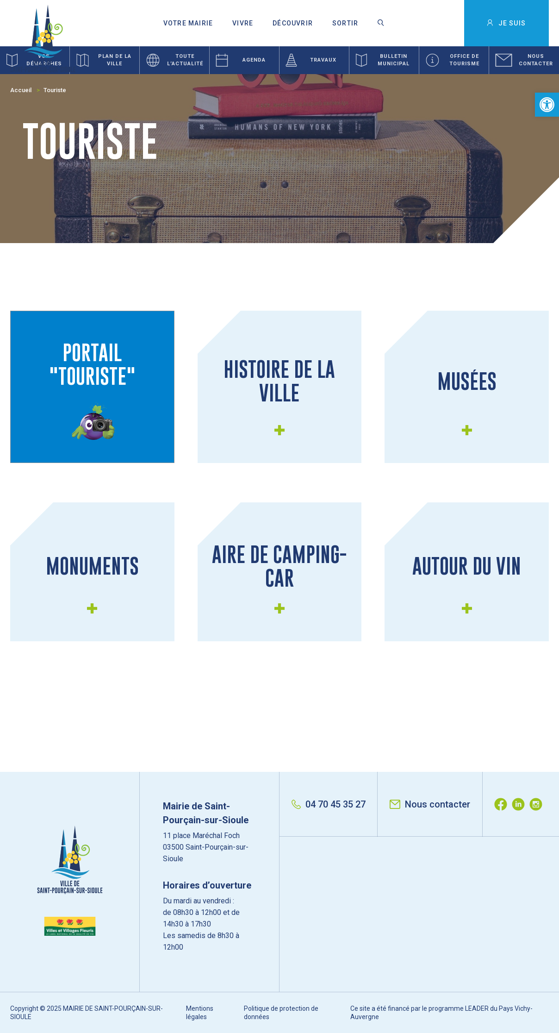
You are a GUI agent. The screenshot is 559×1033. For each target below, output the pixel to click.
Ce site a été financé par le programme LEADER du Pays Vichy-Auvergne (441, 1012)
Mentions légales (199, 1012)
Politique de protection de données (281, 1012)
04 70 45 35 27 (329, 804)
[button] (547, 105)
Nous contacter (430, 804)
